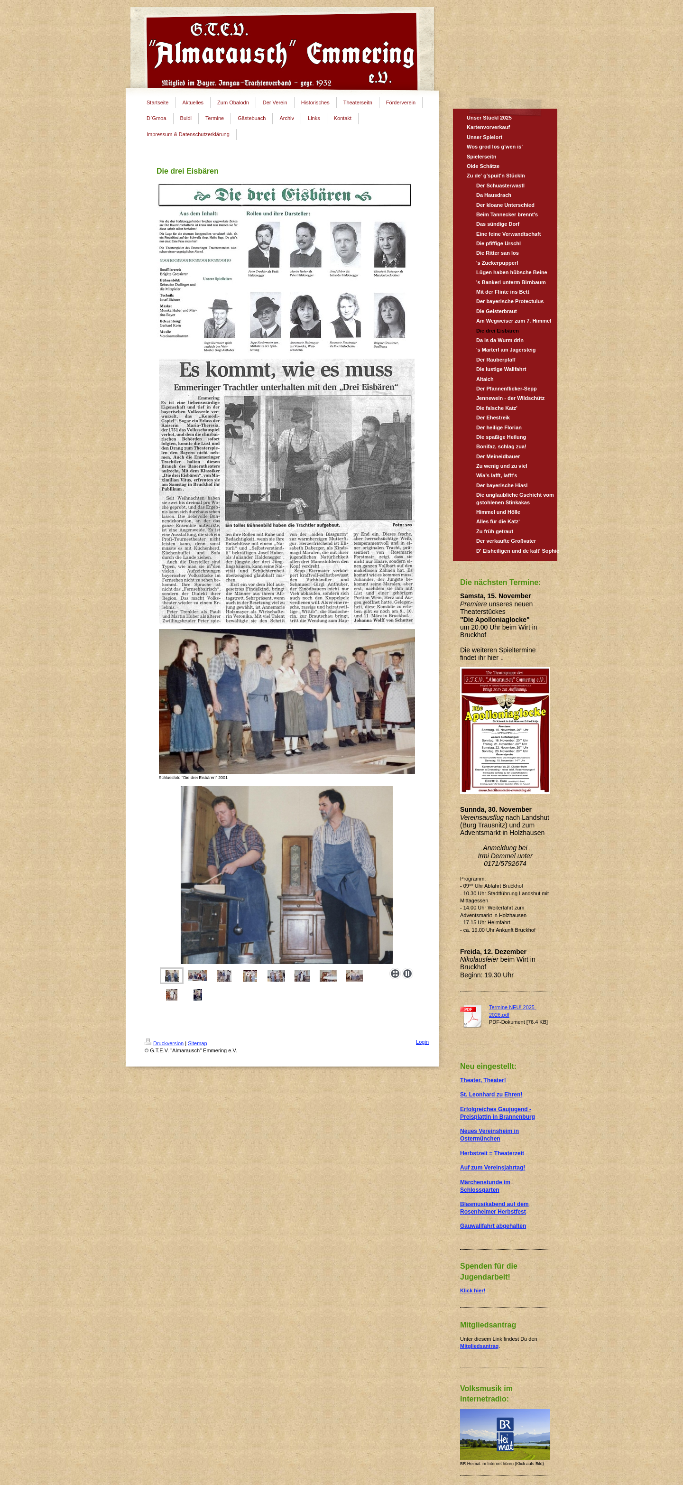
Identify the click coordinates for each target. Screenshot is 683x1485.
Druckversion (164, 1043)
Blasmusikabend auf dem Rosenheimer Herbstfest (494, 1208)
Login (422, 1042)
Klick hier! (472, 1290)
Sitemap (197, 1043)
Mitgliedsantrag (479, 1346)
